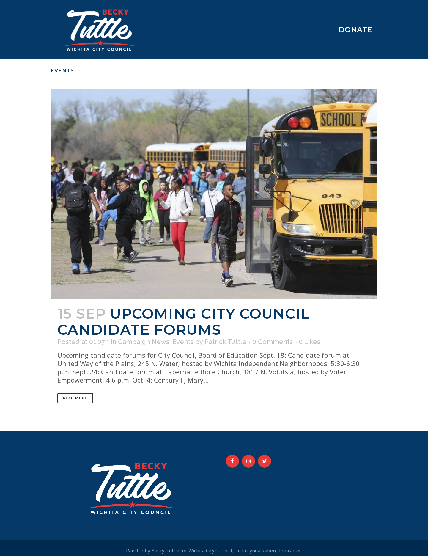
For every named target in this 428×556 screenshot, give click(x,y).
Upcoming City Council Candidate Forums (183, 321)
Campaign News (143, 341)
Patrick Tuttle (225, 341)
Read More (75, 398)
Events (182, 341)
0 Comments (272, 341)
